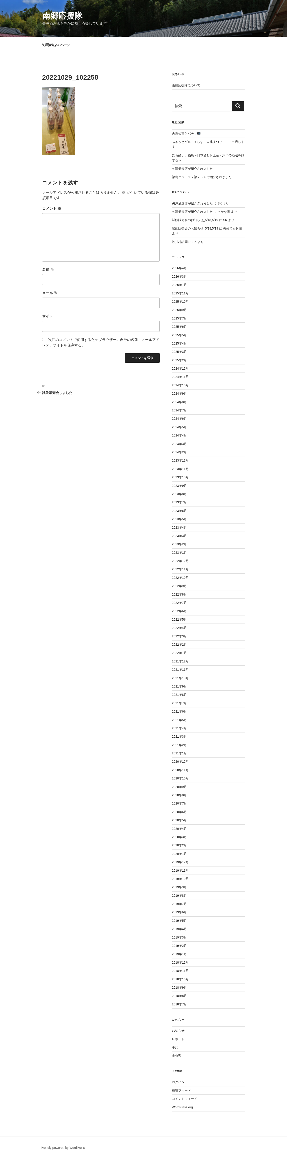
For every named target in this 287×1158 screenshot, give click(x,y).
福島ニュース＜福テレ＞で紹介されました (202, 177)
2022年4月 (179, 628)
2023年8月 (179, 494)
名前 (48, 269)
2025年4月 (179, 343)
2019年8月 (179, 895)
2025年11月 (180, 293)
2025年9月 (179, 310)
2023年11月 (180, 469)
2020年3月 (179, 837)
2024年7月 (179, 410)
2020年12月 (180, 761)
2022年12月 (180, 561)
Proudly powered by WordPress (63, 1147)
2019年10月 (180, 879)
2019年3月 (179, 937)
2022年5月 (179, 619)
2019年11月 (180, 870)
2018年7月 (179, 1004)
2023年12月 (180, 460)
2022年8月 (179, 594)
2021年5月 (179, 720)
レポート (178, 1039)
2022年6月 (179, 611)
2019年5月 (179, 920)
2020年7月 (179, 803)
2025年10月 (180, 301)
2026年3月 (179, 276)
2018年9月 (179, 987)
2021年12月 (180, 661)
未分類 (176, 1056)
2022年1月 (179, 653)
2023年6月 (179, 511)
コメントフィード (184, 1099)
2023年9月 (179, 485)
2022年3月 (179, 636)
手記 (175, 1047)
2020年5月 (179, 820)
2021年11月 (180, 669)
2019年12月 (180, 862)
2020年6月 (179, 812)
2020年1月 (179, 854)
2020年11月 (180, 770)
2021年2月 (179, 745)
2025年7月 (179, 318)
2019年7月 (179, 904)
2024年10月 (180, 385)
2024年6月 (179, 418)
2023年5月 (179, 519)
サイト (47, 316)
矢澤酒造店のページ (56, 45)
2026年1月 (179, 285)
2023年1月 (179, 552)
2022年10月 (180, 577)
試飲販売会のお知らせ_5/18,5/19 (195, 220)
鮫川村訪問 (180, 242)
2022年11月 (180, 569)
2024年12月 (180, 368)
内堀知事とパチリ (186, 133)
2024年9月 (179, 393)
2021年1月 (179, 753)
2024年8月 (179, 402)
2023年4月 (179, 527)
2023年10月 (180, 477)
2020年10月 (180, 778)
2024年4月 (179, 435)
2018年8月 (179, 996)
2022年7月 (179, 603)
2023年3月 (179, 536)
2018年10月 (180, 979)
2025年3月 (179, 351)
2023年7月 (179, 502)
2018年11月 (180, 971)
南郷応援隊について (186, 85)
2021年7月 (179, 703)
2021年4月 (179, 728)
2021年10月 (180, 678)
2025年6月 (179, 326)
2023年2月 (179, 544)
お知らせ (178, 1030)
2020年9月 (179, 787)
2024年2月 (179, 452)
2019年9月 (179, 887)
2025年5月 (179, 335)
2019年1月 (179, 954)
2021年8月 (179, 694)
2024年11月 (180, 377)
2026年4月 (179, 268)
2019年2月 (179, 945)
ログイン (178, 1082)
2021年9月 (179, 686)
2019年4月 (179, 929)
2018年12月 (180, 962)
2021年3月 (179, 736)
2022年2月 (179, 644)
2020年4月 (179, 828)
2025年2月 (179, 360)
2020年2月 (179, 845)
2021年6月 (179, 711)
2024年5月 (179, 427)
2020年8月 (179, 795)
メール (49, 293)
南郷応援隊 (62, 15)
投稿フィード (181, 1090)
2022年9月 (179, 586)
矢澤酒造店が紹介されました (192, 168)
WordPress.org (182, 1107)
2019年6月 (179, 912)
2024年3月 (179, 444)
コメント (51, 209)
